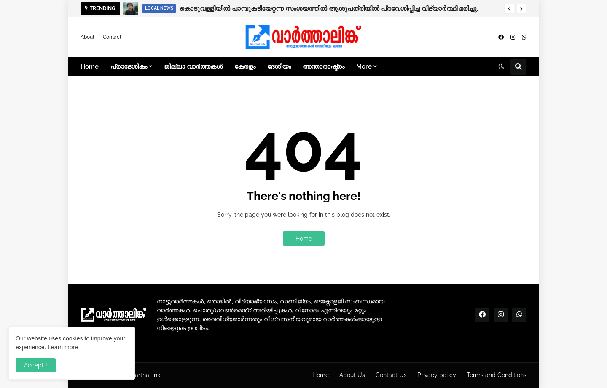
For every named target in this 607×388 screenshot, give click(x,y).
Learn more (63, 347)
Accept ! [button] (35, 365)
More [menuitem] (364, 66)
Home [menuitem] (90, 66)
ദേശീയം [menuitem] (279, 66)
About (87, 37)
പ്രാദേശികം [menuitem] (128, 66)
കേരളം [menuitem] (244, 66)
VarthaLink (145, 375)
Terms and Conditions (496, 375)
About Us (352, 375)
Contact (112, 37)
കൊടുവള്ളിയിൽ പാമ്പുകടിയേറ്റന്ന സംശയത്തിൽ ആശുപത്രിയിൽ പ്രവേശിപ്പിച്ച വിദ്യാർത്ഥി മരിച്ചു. (329, 8)
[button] (509, 9)
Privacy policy (436, 375)
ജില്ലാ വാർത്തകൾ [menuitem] (193, 66)
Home (303, 238)
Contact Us (391, 375)
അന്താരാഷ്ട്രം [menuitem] (323, 66)
